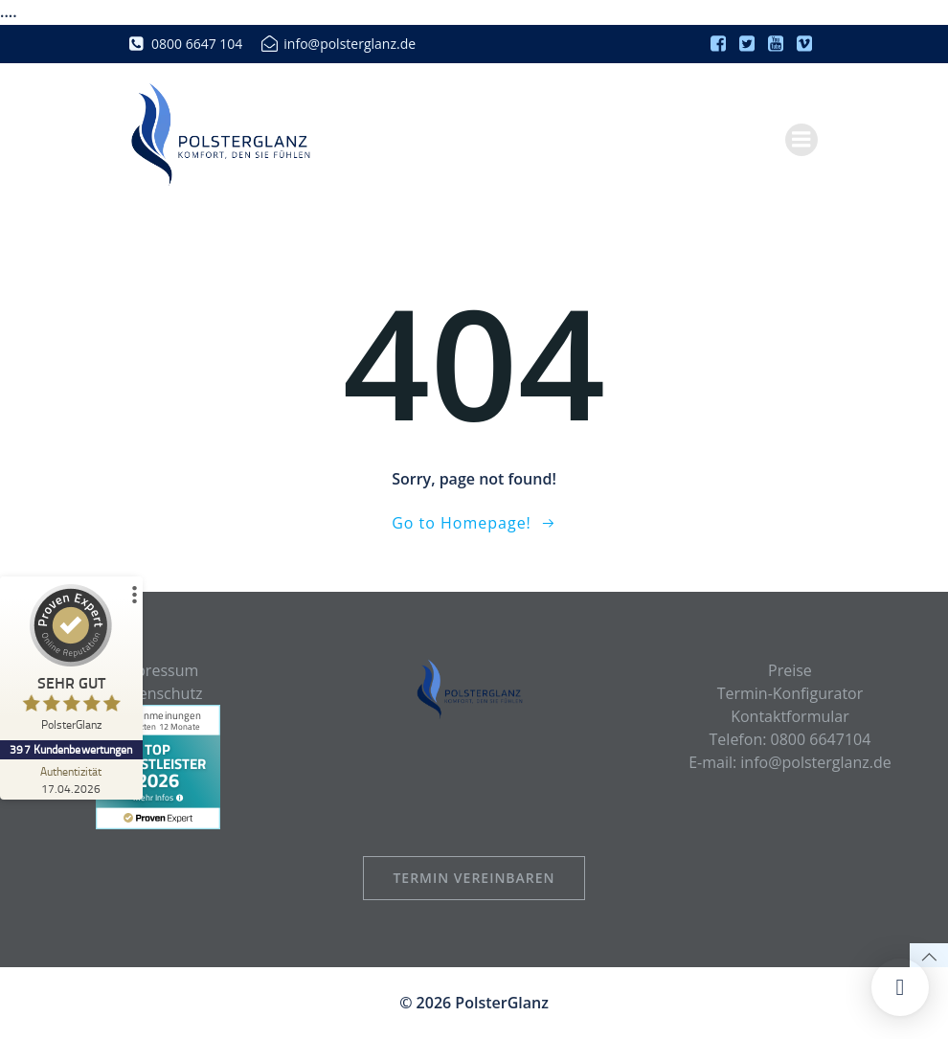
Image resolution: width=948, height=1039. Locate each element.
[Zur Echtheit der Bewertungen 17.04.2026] (72, 779)
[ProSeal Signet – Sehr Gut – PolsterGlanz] (72, 662)
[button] (900, 987)
